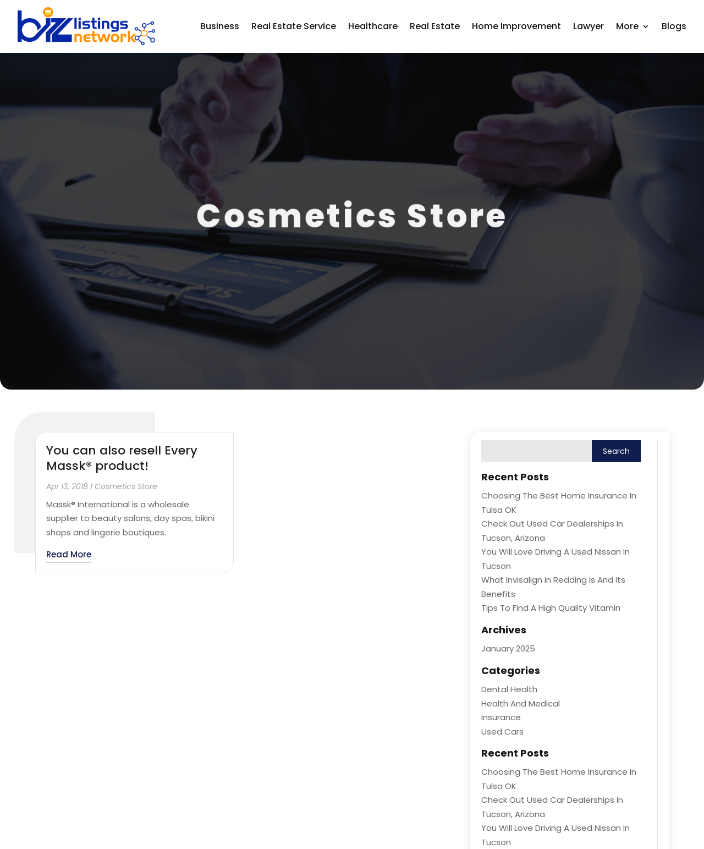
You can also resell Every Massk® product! (121, 458)
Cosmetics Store (126, 486)
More (627, 26)
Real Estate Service (293, 26)
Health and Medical (520, 703)
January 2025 (508, 648)
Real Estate (435, 26)
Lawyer (588, 26)
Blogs (674, 26)
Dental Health (509, 689)
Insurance (501, 717)
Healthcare (373, 26)
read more (68, 554)
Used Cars (502, 731)
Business (219, 26)
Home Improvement (516, 26)
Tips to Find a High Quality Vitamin (550, 608)
